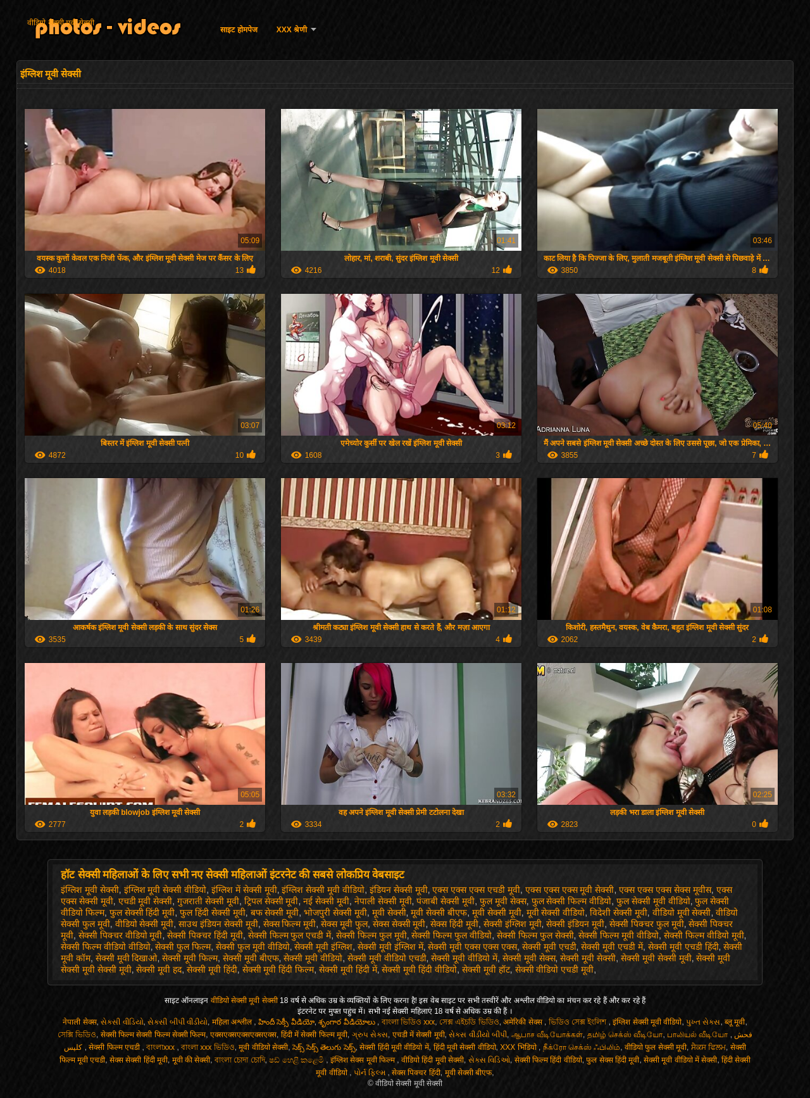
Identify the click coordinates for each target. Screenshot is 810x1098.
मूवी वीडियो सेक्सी (263, 1047)
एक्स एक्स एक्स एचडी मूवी (476, 890)
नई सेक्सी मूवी (326, 901)
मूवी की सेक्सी (191, 1060)
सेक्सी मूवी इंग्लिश (323, 947)
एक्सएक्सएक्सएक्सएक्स (243, 1034)
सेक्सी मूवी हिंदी (212, 969)
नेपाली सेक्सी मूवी (383, 901)
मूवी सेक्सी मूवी (496, 912)
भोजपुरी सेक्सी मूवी (335, 912)
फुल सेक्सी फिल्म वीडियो (572, 901)
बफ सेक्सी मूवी (275, 912)
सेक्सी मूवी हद (159, 969)
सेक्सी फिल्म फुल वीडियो (451, 935)
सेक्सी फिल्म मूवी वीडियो (618, 935)
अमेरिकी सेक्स (523, 1022)
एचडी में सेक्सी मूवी (418, 1034)
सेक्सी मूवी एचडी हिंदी (683, 947)
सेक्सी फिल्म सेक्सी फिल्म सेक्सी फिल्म (153, 1034)
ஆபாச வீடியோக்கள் (547, 1034)
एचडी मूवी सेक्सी (145, 901)
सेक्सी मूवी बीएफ (251, 958)
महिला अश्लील (233, 1022)
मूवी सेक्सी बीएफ (439, 912)
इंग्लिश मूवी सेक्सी (90, 890)
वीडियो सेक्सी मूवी (144, 924)
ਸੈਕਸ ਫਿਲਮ (708, 1047)
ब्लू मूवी (735, 1022)
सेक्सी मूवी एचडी (549, 947)
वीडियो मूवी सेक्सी (681, 912)
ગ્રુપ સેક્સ (370, 1034)
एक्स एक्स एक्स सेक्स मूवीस (665, 890)
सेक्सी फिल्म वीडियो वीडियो (106, 947)
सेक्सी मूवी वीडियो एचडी (387, 958)
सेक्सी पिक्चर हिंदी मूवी (205, 935)
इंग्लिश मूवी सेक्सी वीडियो (165, 890)
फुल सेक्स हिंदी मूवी (612, 1060)
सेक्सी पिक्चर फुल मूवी (646, 924)
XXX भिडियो (519, 1047)
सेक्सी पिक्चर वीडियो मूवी (120, 935)
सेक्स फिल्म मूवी (289, 924)
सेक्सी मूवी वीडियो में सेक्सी (680, 1060)
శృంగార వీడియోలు (347, 1022)
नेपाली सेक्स (79, 1022)
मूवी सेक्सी (389, 912)
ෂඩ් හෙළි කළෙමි (297, 1060)
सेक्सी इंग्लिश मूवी (512, 924)
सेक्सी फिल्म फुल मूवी (371, 935)
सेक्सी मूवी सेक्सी (588, 958)
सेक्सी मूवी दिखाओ (127, 958)
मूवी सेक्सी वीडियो (555, 912)
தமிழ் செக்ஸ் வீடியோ (625, 1034)
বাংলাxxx (161, 1047)
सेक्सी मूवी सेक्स (529, 958)
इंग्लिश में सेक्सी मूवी (244, 890)
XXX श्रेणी (292, 29)
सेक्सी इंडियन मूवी (575, 924)
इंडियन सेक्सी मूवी (399, 890)
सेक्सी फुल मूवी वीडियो (253, 947)
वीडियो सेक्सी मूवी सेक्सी (60, 22)
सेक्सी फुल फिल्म (183, 947)
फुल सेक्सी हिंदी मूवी (142, 912)
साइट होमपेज (238, 29)
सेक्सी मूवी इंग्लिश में (390, 947)
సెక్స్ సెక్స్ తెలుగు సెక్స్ (324, 1047)
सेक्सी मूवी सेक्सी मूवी (656, 958)
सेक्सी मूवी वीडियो (313, 958)
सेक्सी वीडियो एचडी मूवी (554, 969)
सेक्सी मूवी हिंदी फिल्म (278, 969)
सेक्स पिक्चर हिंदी (416, 1072)
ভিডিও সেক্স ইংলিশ (579, 1022)
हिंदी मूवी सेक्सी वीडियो (464, 1047)
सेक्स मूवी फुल (344, 924)
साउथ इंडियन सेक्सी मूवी (218, 924)
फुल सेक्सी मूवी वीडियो (653, 901)
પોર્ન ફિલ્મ (371, 1072)
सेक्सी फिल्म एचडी (115, 1047)
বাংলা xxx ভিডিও (208, 1047)
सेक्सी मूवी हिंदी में (348, 969)
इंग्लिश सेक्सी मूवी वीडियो (323, 890)
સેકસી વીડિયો (122, 1022)
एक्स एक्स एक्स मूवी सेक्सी (569, 890)
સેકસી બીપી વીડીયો (177, 1022)
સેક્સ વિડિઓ (489, 1060)
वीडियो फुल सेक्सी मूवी (656, 1047)
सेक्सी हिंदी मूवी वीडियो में (393, 1047)
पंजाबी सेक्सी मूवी (445, 901)
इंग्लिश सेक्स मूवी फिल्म (363, 1060)
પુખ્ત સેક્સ (703, 1022)
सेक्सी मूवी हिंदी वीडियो (419, 969)
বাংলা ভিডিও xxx (408, 1022)
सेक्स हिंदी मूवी (454, 924)
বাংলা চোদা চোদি (240, 1060)
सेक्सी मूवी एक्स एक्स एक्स (472, 947)
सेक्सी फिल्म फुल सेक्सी (535, 935)
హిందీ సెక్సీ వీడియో (286, 1022)
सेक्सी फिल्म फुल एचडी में (290, 935)
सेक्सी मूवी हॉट (486, 969)
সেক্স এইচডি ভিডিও (469, 1022)
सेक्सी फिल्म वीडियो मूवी (704, 935)
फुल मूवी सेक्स (503, 901)
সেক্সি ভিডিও (77, 1034)
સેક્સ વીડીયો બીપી (478, 1034)
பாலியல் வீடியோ (698, 1034)
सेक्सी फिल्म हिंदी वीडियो (548, 1060)
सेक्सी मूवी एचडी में (612, 947)
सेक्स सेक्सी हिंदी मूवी (138, 1060)
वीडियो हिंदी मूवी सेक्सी (432, 1060)
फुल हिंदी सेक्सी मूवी (213, 912)
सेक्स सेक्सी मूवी (399, 924)
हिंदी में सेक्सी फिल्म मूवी (314, 1034)
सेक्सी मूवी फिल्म (190, 958)
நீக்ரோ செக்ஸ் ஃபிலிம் (582, 1047)
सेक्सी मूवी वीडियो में (464, 958)
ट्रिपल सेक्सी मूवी (271, 901)
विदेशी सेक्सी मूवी (618, 912)
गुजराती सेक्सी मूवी (208, 901)
